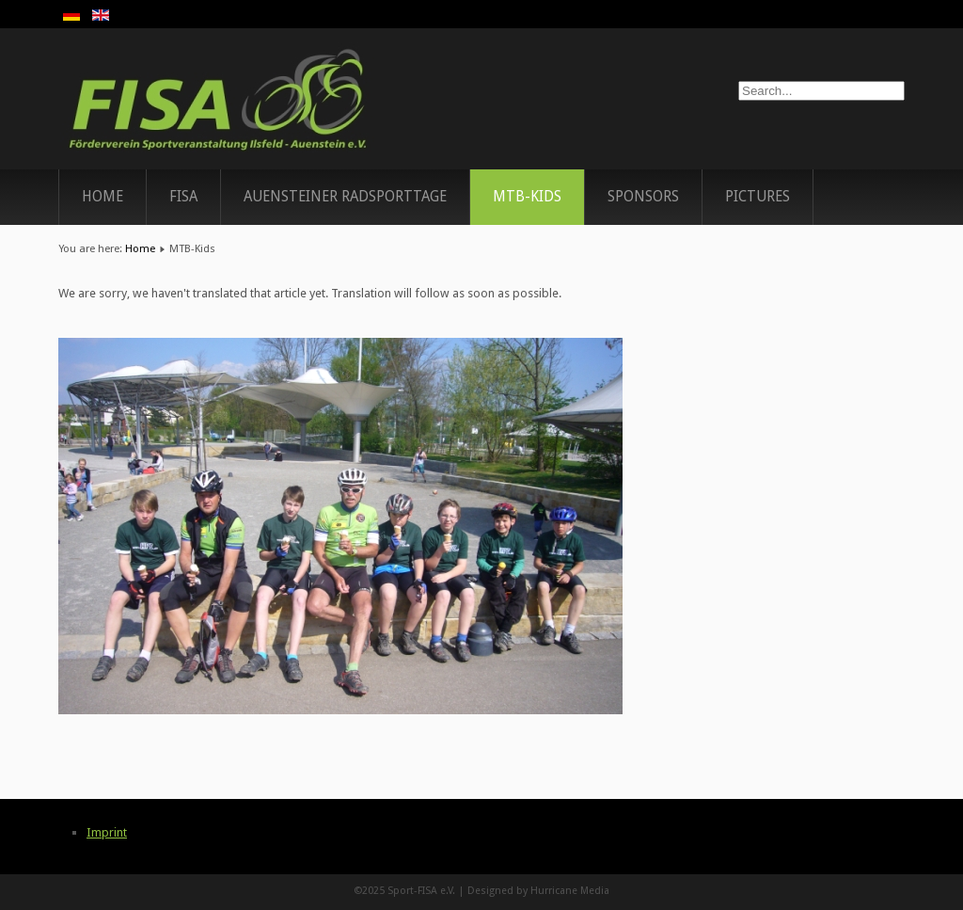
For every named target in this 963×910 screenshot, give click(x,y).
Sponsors (643, 196)
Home (102, 196)
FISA (183, 196)
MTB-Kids (527, 196)
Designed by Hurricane (523, 891)
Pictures (757, 196)
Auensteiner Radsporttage (345, 196)
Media (594, 891)
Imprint (107, 832)
